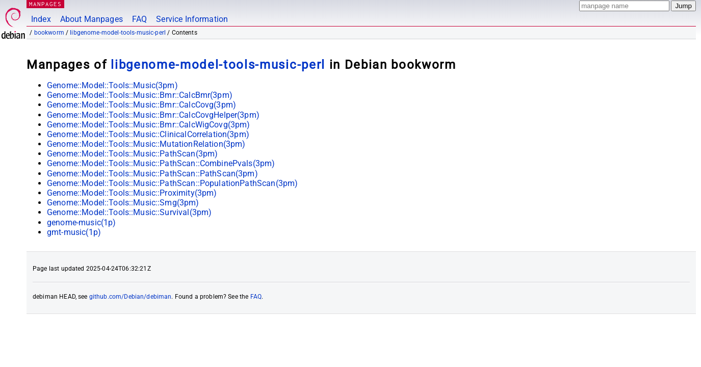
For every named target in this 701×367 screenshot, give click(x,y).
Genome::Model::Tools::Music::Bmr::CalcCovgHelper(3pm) (153, 115)
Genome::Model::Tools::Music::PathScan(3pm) (132, 154)
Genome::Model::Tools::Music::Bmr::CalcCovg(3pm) (141, 105)
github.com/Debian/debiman (130, 296)
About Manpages (91, 19)
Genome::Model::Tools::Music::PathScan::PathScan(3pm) (152, 173)
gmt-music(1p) (74, 232)
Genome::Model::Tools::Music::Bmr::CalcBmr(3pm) (139, 95)
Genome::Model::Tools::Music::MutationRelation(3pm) (146, 144)
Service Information (192, 19)
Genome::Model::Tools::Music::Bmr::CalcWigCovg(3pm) (148, 124)
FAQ (139, 19)
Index (41, 19)
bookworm (49, 32)
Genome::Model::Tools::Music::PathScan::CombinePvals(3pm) (161, 163)
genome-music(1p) (81, 222)
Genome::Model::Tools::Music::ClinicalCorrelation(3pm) (148, 134)
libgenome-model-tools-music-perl (118, 32)
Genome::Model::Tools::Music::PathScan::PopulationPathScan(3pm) (172, 183)
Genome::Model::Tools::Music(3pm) (112, 85)
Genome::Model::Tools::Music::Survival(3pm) (129, 212)
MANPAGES (45, 4)
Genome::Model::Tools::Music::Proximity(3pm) (132, 193)
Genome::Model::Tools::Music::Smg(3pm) (123, 202)
